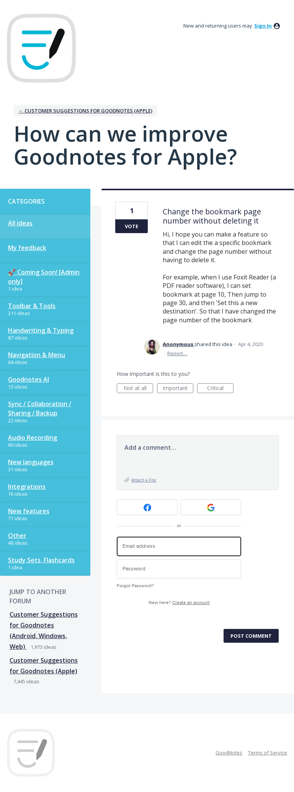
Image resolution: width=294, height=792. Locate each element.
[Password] (179, 569)
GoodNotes (229, 752)
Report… (177, 353)
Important (178, 388)
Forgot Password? (135, 586)
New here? (179, 603)
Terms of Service (267, 752)
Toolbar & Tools (32, 306)
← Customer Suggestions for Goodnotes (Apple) (85, 110)
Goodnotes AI (28, 379)
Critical (220, 388)
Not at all (139, 388)
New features (28, 511)
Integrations (27, 486)
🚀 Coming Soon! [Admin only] (44, 277)
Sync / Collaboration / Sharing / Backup (39, 408)
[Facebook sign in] (147, 507)
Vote (131, 226)
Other (17, 535)
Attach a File (143, 480)
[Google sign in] (211, 507)
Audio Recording (32, 437)
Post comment (251, 635)
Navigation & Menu (36, 355)
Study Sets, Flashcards (41, 560)
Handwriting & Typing (41, 330)
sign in (263, 25)
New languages (31, 462)
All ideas (20, 223)
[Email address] (179, 546)
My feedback (27, 247)
